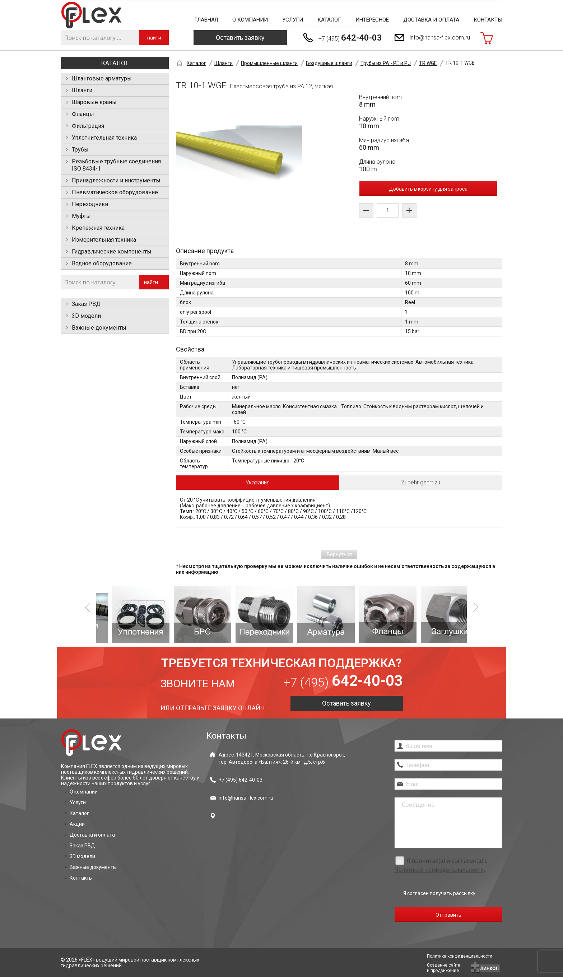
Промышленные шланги (269, 63)
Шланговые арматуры (102, 78)
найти (154, 38)
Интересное (372, 20)
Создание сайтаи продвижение (443, 968)
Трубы (80, 149)
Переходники (90, 204)
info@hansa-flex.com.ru (440, 37)
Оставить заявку (240, 37)
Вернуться (339, 554)
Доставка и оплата (431, 20)
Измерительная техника (104, 239)
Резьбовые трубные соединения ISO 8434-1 (116, 165)
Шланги (82, 90)
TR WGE (428, 63)
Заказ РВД (86, 304)
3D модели (86, 315)
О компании (250, 20)
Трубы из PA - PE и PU (385, 63)
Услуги (292, 20)
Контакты (488, 20)
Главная (206, 20)
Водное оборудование (102, 263)
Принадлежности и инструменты (116, 180)
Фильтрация (88, 125)
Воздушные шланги (329, 63)
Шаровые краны (94, 102)
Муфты (81, 216)
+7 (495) (350, 38)
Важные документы (99, 327)
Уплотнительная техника (104, 137)
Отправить (448, 915)
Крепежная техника (98, 227)
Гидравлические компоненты (112, 251)
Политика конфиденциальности (459, 956)
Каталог (329, 20)
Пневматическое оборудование (115, 192)
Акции (77, 824)
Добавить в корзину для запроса (428, 189)
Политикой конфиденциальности (439, 869)
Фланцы (83, 114)
